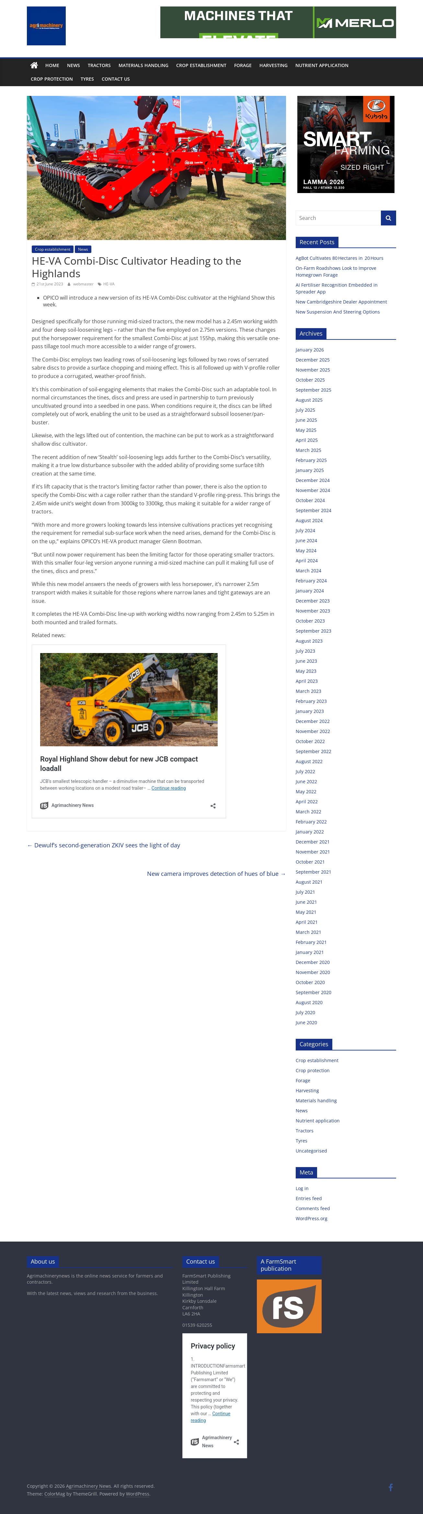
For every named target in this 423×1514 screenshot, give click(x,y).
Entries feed (309, 1198)
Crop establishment (201, 65)
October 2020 (310, 982)
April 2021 (307, 922)
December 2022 (313, 721)
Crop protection (52, 79)
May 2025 (306, 430)
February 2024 (311, 581)
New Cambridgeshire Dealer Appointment (342, 302)
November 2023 (313, 611)
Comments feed (313, 1208)
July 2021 (305, 892)
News (73, 65)
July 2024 (305, 530)
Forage (243, 65)
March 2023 (308, 691)
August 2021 (309, 882)
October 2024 (310, 500)
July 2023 (305, 651)
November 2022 (313, 731)
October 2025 (310, 380)
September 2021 (313, 872)
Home (52, 65)
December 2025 (313, 360)
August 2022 (309, 761)
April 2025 (307, 440)
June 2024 (306, 540)
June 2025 (306, 420)
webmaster (84, 284)
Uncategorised (311, 1151)
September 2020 (313, 992)
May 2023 (306, 671)
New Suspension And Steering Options (338, 312)
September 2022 (313, 751)
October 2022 (310, 741)
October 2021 (310, 862)
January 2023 (310, 711)
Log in (302, 1188)
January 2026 (310, 350)
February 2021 (311, 942)
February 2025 (311, 460)
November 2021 (313, 852)
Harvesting (273, 65)
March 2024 (308, 571)
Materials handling (143, 65)
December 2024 (313, 480)
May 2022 (306, 791)
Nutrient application (322, 65)
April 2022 (307, 801)
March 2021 (308, 932)
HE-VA (109, 284)
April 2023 (307, 681)
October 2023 (310, 621)
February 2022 (311, 822)
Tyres (87, 79)
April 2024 (307, 560)
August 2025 (309, 400)
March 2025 (308, 450)
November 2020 (313, 972)
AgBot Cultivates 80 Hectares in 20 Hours (340, 258)
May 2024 (306, 550)
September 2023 (313, 631)
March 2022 (308, 812)
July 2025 (305, 410)
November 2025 (313, 370)
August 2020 (309, 1002)
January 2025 (310, 470)
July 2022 (305, 771)
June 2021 (306, 902)
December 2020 (313, 962)
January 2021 (310, 952)
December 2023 (313, 601)
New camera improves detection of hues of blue (216, 873)
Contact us (116, 79)
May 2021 (306, 912)
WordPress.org (311, 1218)
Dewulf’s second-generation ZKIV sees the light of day (103, 845)
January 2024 (310, 591)
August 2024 (309, 520)
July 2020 (305, 1012)
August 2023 (309, 641)
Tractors (99, 65)
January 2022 (310, 832)
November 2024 (313, 490)
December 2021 (313, 842)
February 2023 (311, 701)
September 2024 (313, 510)
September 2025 (313, 390)
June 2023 (306, 661)
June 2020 (306, 1022)
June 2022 (306, 781)
